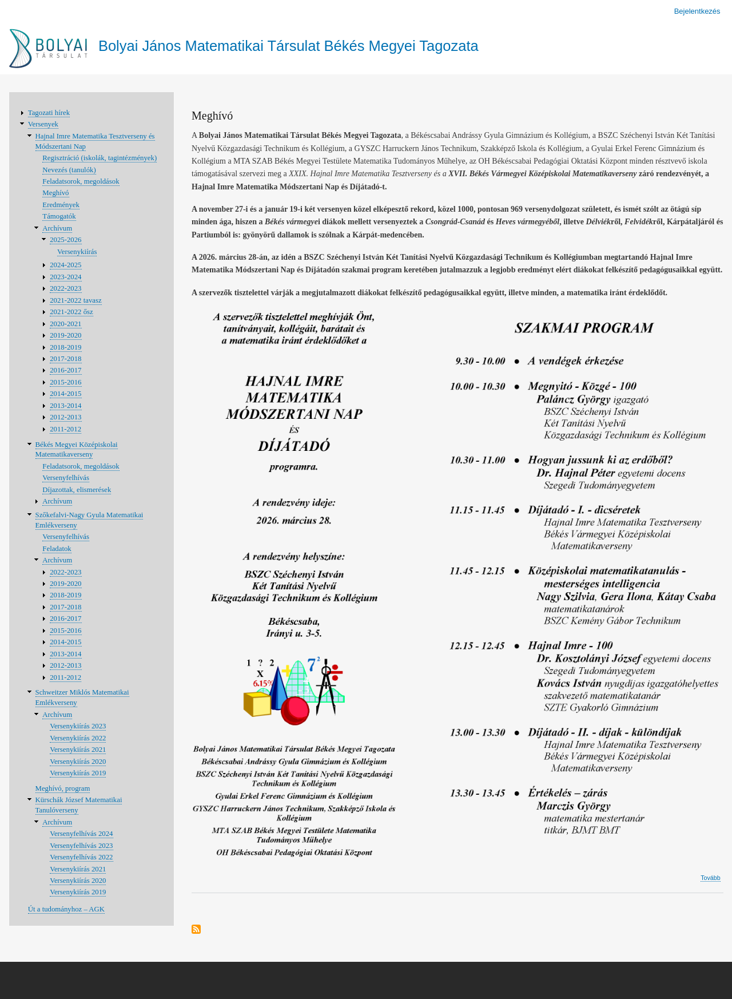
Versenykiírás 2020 (78, 762)
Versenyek (43, 124)
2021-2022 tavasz (76, 300)
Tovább (710, 877)
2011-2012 (65, 429)
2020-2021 (65, 324)
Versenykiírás (77, 252)
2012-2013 (65, 417)
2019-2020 (65, 335)
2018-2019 (65, 347)
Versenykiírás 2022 (78, 738)
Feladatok (56, 549)
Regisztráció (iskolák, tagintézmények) (99, 158)
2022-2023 (65, 288)
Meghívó (55, 193)
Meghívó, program (62, 788)
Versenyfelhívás (65, 478)
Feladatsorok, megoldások (80, 181)
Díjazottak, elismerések (76, 490)
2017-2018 (65, 359)
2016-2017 (65, 370)
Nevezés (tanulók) (69, 170)
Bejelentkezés (697, 11)
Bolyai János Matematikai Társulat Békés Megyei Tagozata (288, 46)
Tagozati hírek (49, 113)
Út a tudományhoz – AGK (66, 909)
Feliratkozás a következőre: (196, 930)
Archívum (57, 228)
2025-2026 (65, 240)
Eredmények (60, 205)
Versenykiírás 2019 (78, 773)
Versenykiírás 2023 (78, 726)
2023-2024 (65, 277)
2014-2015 (65, 394)
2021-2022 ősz (71, 312)
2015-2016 (65, 382)
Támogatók (58, 216)
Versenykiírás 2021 (78, 750)
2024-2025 (65, 265)
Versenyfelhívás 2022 (81, 857)
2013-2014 (65, 406)
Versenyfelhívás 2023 (81, 846)
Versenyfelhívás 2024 (81, 834)
